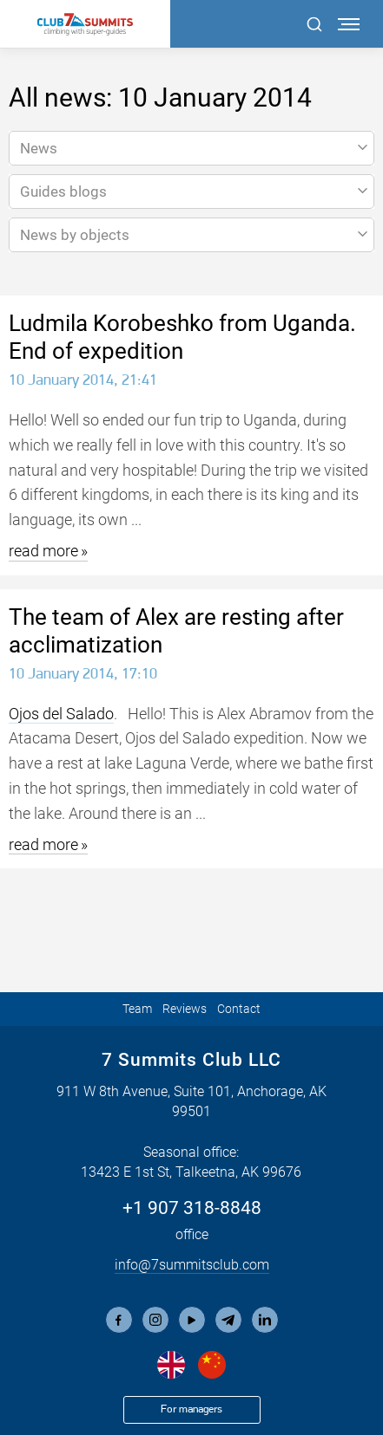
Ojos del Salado (61, 714)
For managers (191, 1409)
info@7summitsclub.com (192, 1265)
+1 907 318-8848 (191, 1208)
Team (137, 1009)
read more (43, 551)
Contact (239, 1009)
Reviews (184, 1009)
